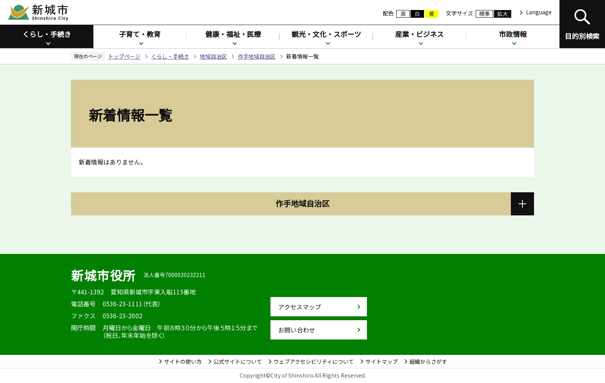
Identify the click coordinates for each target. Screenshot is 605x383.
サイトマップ (381, 361)
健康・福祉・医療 (233, 34)
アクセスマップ (299, 306)
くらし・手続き (46, 34)
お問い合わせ (296, 329)
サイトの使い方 (183, 361)
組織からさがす (428, 361)
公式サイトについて (237, 361)
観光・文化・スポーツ (326, 34)
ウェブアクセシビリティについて (314, 361)
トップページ (124, 56)
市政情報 (513, 34)
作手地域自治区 (256, 56)
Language (539, 12)
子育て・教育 (140, 34)
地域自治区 (213, 56)
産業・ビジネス (419, 34)
